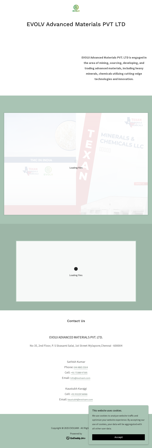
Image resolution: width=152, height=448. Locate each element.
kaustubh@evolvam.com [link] (80, 399)
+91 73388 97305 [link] (79, 372)
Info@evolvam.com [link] (80, 377)
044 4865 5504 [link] (81, 367)
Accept (118, 437)
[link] (76, 8)
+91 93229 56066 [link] (79, 394)
